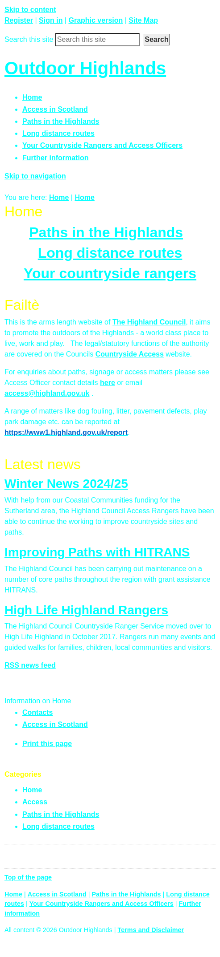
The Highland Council (149, 322)
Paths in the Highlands (106, 232)
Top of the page (28, 877)
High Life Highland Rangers (86, 610)
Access (34, 802)
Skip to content (30, 9)
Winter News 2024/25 (66, 484)
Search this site (28, 39)
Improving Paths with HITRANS (97, 552)
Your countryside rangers (110, 273)
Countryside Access (129, 354)
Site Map (143, 20)
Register (18, 20)
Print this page (47, 743)
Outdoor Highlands (85, 68)
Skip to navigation (35, 176)
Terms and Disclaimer (151, 929)
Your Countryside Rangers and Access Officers (101, 903)
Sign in (50, 20)
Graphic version (95, 20)
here (107, 382)
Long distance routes (110, 253)
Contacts (37, 712)
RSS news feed (30, 665)
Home (59, 197)
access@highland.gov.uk (46, 393)
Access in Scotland (55, 724)
